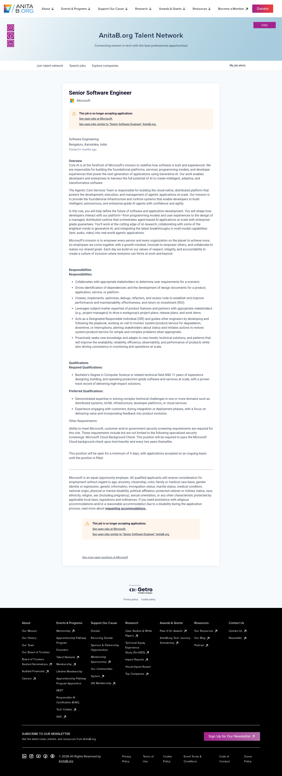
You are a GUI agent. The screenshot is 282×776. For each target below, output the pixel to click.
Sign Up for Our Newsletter (232, 736)
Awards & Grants (172, 8)
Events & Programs (76, 8)
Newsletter (238, 638)
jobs (77, 66)
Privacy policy (131, 599)
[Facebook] (10, 35)
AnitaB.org (66, 761)
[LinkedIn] (10, 43)
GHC (61, 717)
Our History (29, 638)
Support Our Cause (113, 8)
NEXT (59, 690)
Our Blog (202, 638)
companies (105, 66)
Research (143, 8)
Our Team (28, 645)
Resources (202, 8)
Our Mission (29, 631)
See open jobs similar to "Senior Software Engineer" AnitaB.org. (117, 124)
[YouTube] (38, 756)
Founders (62, 650)
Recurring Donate (102, 638)
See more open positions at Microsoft (105, 557)
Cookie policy (148, 599)
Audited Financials (35, 671)
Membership (66, 664)
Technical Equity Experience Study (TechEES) (137, 647)
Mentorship (65, 631)
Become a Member (233, 8)
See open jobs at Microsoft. (96, 118)
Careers (29, 678)
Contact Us (238, 631)
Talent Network (68, 657)
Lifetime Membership (69, 671)
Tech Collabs (66, 709)
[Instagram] (10, 27)
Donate (95, 631)
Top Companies (137, 674)
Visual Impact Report (138, 667)
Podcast (201, 645)
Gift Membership (103, 683)
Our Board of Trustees (36, 652)
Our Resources (206, 631)
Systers (98, 676)
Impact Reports (137, 659)
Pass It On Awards (173, 631)
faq (265, 25)
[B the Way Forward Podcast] (52, 756)
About (48, 8)
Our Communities (101, 669)
